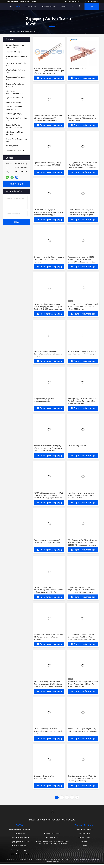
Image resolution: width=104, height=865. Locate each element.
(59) (16, 78)
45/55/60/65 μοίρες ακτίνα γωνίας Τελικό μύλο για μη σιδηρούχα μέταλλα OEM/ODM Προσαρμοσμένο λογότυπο (48, 118)
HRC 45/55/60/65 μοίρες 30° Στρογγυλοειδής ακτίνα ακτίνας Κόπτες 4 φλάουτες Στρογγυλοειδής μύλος (48, 212)
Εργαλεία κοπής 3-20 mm (77, 68)
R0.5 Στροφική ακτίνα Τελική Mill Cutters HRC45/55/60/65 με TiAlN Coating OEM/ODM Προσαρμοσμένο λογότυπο (82, 165)
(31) (15, 85)
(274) (15, 46)
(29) (17, 119)
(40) (16, 64)
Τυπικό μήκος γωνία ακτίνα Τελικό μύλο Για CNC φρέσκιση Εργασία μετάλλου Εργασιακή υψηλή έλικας (82, 401)
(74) (15, 71)
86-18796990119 (91, 1)
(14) (14, 133)
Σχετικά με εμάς (30, 6)
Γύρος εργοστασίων (84, 835)
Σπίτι (10, 6)
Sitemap (84, 847)
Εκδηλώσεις (64, 6)
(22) (16, 140)
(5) (14, 126)
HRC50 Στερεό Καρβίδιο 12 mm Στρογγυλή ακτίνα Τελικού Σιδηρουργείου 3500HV (48, 354)
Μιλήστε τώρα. (16, 184)
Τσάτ (92, 6)
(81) (14, 98)
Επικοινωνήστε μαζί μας (48, 6)
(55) (14, 52)
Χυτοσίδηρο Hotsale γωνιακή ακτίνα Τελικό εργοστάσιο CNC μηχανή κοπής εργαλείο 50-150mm (82, 118)
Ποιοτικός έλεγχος (84, 839)
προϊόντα (11, 31)
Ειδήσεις (84, 843)
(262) (14, 108)
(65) (16, 58)
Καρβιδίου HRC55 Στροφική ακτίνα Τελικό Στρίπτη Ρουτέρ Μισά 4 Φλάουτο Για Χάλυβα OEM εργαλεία (83, 307)
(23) (14, 114)
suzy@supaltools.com (72, 1)
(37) (14, 92)
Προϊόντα (18, 6)
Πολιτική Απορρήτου (84, 851)
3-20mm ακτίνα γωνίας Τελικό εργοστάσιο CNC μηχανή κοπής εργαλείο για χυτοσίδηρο (49, 260)
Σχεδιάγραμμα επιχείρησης (84, 831)
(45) (13, 102)
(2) (13, 146)
